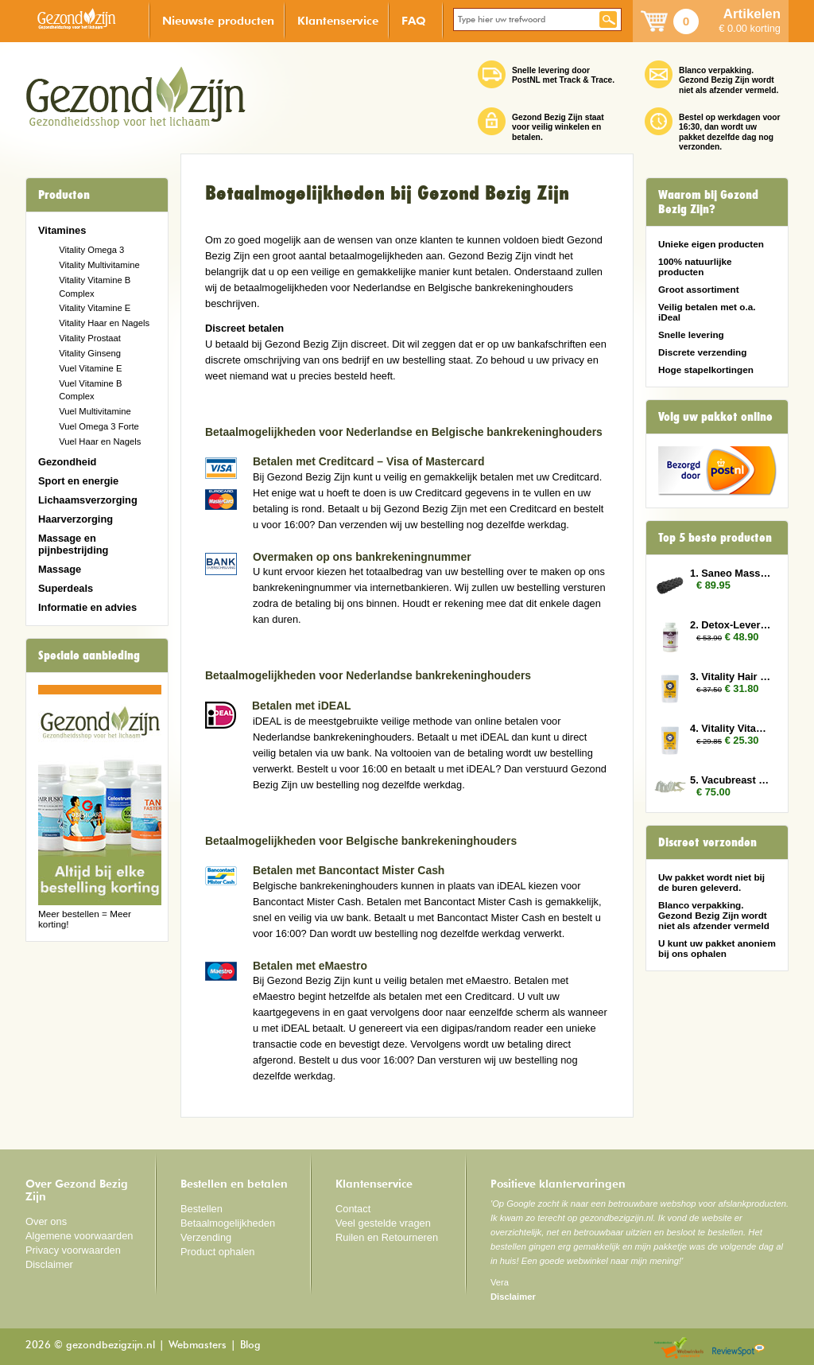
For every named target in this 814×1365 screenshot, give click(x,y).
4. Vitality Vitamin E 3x (731, 728)
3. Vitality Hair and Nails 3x (731, 676)
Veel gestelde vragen (383, 1223)
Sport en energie (78, 481)
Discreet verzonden (707, 842)
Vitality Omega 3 (91, 250)
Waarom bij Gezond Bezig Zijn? (708, 202)
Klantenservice (337, 20)
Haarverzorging (75, 519)
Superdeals (65, 588)
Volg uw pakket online (715, 417)
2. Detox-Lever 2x (731, 625)
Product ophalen (217, 1252)
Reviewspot (738, 1349)
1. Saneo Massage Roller (731, 573)
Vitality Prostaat (90, 338)
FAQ (413, 20)
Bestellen (201, 1209)
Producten (64, 195)
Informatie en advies (87, 607)
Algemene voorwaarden (79, 1236)
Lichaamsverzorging (88, 500)
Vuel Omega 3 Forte (99, 426)
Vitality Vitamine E (94, 308)
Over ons (46, 1221)
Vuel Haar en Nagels (100, 441)
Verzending (205, 1237)
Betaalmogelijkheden (227, 1223)
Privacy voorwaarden (73, 1250)
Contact (352, 1209)
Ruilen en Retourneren (386, 1237)
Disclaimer (49, 1264)
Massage (59, 569)
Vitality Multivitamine (99, 265)
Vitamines (62, 230)
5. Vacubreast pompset (731, 780)
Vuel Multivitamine (95, 411)
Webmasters (198, 1345)
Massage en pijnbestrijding (73, 544)
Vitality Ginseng (90, 353)
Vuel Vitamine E (90, 368)
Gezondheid (67, 462)
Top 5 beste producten (715, 538)
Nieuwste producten (218, 20)
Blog (250, 1345)
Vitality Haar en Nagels (104, 323)
